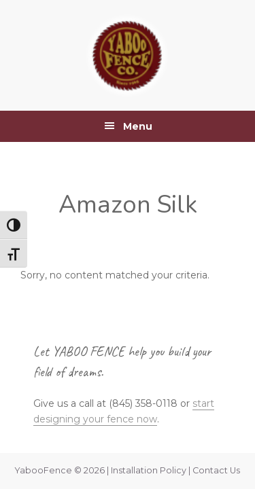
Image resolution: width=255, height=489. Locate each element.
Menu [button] (137, 126)
